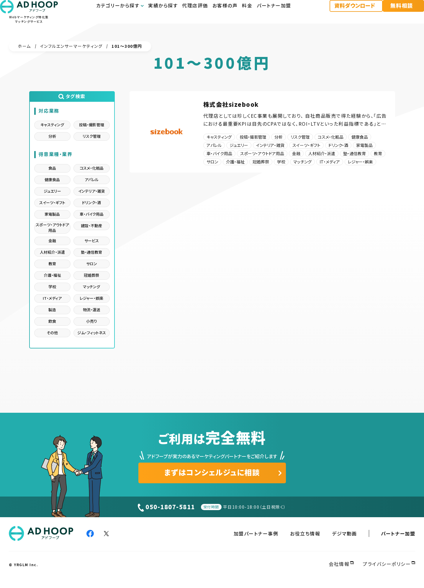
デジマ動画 (344, 533)
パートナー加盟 (398, 533)
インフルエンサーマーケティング (71, 46)
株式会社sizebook (231, 104)
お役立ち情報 (305, 533)
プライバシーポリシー (387, 563)
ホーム (24, 46)
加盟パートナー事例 (256, 533)
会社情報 (339, 563)
